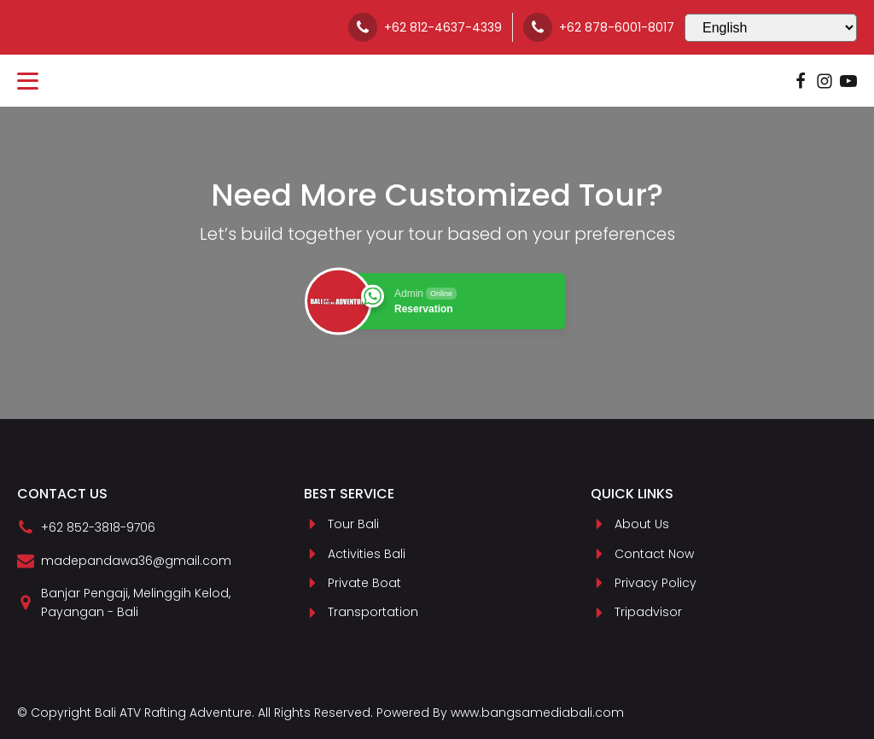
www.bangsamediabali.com (537, 712)
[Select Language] (771, 28)
